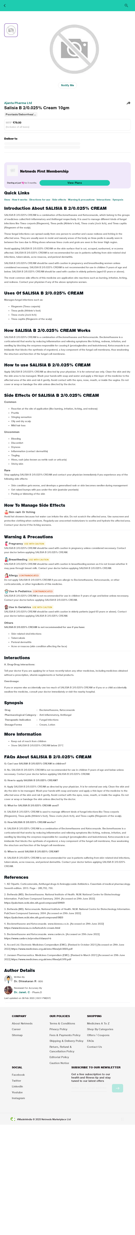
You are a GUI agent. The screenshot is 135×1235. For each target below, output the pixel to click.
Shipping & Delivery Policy (67, 1041)
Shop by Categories (100, 1029)
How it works (19, 199)
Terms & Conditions (62, 1023)
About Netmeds (22, 1023)
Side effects (59, 199)
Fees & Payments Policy (65, 1035)
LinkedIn (17, 1086)
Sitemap (17, 1035)
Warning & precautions (81, 199)
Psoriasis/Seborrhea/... (21, 114)
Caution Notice (59, 1063)
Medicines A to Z (98, 1023)
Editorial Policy (59, 1057)
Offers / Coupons (98, 1035)
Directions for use (39, 199)
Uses (7, 199)
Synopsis (117, 199)
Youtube (17, 1092)
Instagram (18, 1098)
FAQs (90, 1041)
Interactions (104, 199)
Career (16, 1029)
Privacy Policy (59, 1029)
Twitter (16, 1080)
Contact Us (94, 1046)
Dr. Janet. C (22, 992)
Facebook (18, 1074)
